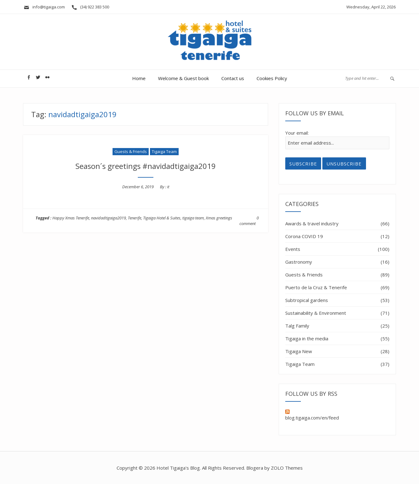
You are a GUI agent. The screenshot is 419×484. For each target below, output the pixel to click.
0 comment (249, 220)
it (168, 186)
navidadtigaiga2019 (108, 218)
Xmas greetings (219, 218)
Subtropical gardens (306, 300)
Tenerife (134, 218)
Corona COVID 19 (304, 236)
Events (292, 249)
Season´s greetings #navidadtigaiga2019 (145, 166)
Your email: (297, 133)
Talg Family (297, 326)
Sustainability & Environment (315, 313)
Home (139, 78)
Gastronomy (298, 262)
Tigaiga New (298, 351)
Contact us (232, 78)
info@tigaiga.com (44, 7)
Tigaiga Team (164, 151)
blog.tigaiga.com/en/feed (312, 415)
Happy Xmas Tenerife (70, 218)
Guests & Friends (130, 151)
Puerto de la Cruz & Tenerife (316, 287)
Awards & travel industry (312, 223)
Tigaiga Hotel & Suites (162, 218)
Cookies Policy (272, 78)
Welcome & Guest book (183, 78)
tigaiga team (193, 218)
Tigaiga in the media (306, 338)
